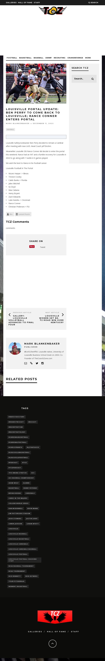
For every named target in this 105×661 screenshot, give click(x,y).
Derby (48, 58)
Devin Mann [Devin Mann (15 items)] (32, 510)
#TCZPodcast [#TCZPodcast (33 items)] (15, 469)
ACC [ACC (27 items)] (33, 474)
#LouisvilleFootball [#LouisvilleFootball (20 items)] (18, 458)
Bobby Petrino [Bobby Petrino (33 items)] (30, 489)
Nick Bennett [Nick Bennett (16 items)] (15, 579)
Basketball (25, 58)
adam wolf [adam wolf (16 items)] (14, 484)
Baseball (38, 58)
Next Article (52, 313)
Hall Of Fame (25, 3)
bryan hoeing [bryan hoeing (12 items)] (15, 494)
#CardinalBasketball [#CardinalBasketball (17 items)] (18, 438)
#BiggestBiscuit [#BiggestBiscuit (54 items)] (16, 422)
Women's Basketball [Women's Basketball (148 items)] (18, 589)
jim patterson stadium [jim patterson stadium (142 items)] (19, 515)
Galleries (11, 3)
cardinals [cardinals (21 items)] (30, 494)
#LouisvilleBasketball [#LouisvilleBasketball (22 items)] (19, 453)
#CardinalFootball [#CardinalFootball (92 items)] (18, 443)
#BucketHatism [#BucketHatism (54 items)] (16, 427)
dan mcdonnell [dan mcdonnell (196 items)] (16, 510)
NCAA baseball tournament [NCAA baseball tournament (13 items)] (21, 568)
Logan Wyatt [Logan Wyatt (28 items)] (33, 525)
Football (12, 58)
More (88, 58)
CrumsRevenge (75, 58)
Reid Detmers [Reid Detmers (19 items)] (31, 579)
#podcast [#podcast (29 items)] (13, 463)
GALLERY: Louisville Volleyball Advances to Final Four (21, 320)
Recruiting (59, 58)
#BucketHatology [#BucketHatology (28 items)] (17, 432)
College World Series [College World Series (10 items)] (19, 505)
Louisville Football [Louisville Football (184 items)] (18, 556)
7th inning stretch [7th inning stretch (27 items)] (18, 474)
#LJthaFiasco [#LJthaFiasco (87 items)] (33, 448)
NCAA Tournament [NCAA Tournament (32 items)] (17, 573)
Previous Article (22, 313)
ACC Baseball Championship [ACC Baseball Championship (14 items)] (21, 479)
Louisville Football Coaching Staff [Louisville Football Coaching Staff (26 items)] (23, 562)
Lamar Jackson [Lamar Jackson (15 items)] (15, 525)
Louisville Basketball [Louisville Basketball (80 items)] (19, 541)
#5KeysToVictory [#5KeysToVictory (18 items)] (16, 417)
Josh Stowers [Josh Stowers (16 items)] (15, 520)
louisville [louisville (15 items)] (13, 530)
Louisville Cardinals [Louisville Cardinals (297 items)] (18, 546)
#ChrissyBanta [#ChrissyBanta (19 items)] (15, 448)
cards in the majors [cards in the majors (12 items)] (18, 499)
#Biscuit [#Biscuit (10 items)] (32, 422)
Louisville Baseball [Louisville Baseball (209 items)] (18, 535)
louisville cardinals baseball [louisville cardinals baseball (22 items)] (23, 551)
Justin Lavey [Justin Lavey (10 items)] (31, 520)
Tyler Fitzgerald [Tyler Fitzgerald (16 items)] (16, 584)
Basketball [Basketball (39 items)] (14, 489)
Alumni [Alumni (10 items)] (26, 484)
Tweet (42, 247)
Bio (11, 214)
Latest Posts (24, 214)
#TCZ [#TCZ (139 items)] (24, 463)
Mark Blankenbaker (18, 123)
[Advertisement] (52, 37)
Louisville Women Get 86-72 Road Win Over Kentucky (51, 319)
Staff (37, 3)
